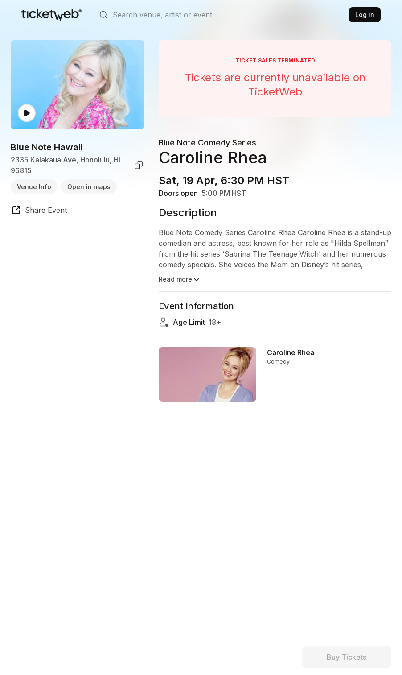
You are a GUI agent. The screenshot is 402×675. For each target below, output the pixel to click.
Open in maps (89, 186)
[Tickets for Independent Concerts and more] (51, 15)
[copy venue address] (138, 165)
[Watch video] (26, 113)
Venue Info (34, 186)
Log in (364, 14)
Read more (180, 279)
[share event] (39, 211)
